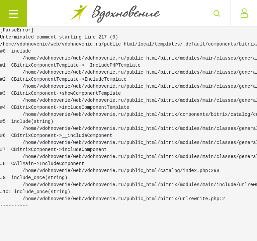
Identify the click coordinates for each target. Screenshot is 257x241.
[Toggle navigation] (13, 13)
